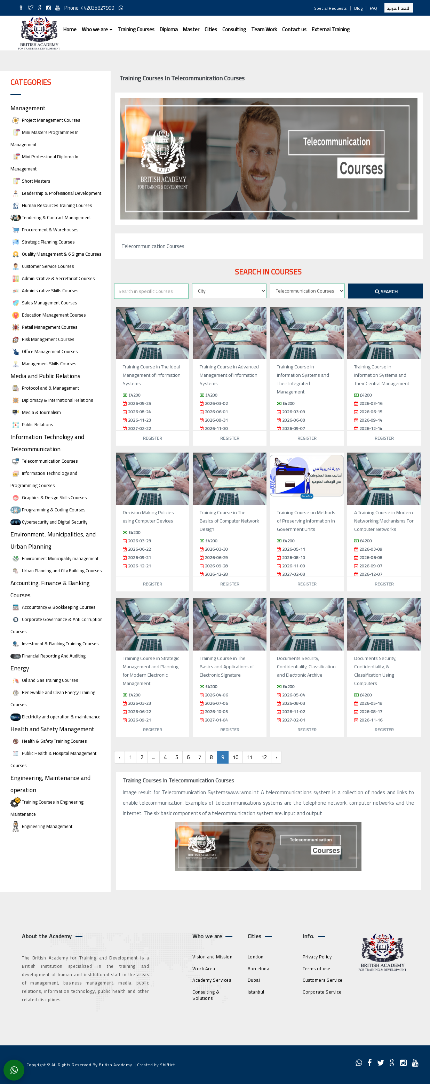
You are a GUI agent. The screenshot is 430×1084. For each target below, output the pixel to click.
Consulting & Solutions (206, 995)
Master (191, 29)
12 (264, 757)
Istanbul (256, 992)
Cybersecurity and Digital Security (48, 522)
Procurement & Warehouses (44, 229)
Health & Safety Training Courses (48, 741)
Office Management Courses (44, 351)
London (256, 957)
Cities (211, 29)
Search (386, 291)
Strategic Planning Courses (42, 242)
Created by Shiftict (156, 1065)
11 (250, 757)
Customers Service (323, 980)
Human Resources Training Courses (51, 205)
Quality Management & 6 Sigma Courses (55, 254)
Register (152, 438)
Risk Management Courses (42, 339)
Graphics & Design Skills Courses (48, 497)
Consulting (234, 29)
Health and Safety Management (52, 729)
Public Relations (31, 424)
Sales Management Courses (43, 302)
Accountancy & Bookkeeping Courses (52, 607)
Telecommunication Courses (44, 461)
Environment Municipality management (54, 558)
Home (70, 29)
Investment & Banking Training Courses (54, 643)
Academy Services (211, 980)
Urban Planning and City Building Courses (56, 570)
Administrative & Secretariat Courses (52, 278)
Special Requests (330, 8)
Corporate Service (322, 992)
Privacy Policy (317, 957)
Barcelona (259, 968)
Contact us (294, 29)
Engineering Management (41, 826)
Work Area (203, 968)
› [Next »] (276, 757)
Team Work (264, 29)
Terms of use (316, 968)
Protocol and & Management (44, 388)
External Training (331, 29)
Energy (19, 668)
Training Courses (136, 29)
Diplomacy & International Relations (51, 400)
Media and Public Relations (45, 376)
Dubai (254, 980)
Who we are (97, 29)
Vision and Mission (212, 957)
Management (28, 108)
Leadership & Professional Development (55, 193)
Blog (358, 8)
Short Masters (30, 181)
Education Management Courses (48, 315)
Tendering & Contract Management (50, 217)
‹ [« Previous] (119, 757)
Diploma (169, 29)
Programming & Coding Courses (47, 509)
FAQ (373, 8)
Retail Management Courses (43, 327)
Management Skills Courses (43, 363)
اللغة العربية (399, 8)
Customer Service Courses (42, 266)
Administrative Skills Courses (44, 290)
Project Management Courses (45, 120)
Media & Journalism (35, 412)
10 (235, 757)
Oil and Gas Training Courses (44, 680)
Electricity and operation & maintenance (55, 716)
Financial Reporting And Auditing (48, 656)
